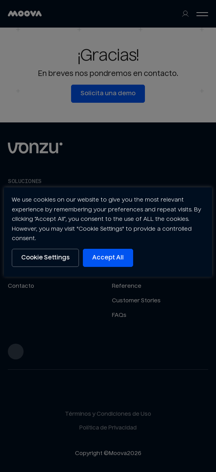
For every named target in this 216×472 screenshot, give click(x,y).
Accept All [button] (108, 258)
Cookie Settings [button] (45, 258)
